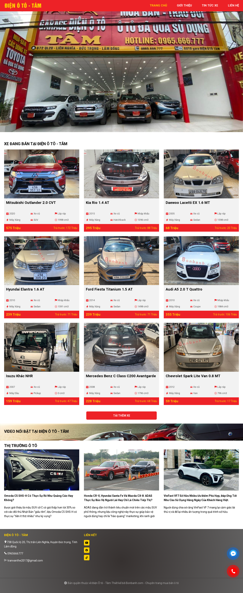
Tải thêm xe (121, 415)
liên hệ (233, 5)
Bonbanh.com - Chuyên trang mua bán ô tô (152, 583)
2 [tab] (123, 130)
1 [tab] (120, 130)
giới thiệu (184, 5)
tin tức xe (210, 5)
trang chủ (158, 5)
